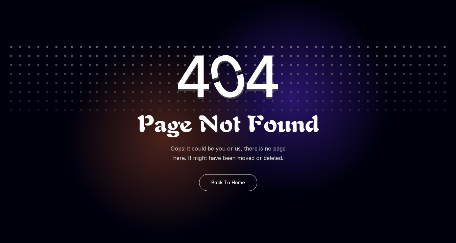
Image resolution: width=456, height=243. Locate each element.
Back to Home (228, 182)
